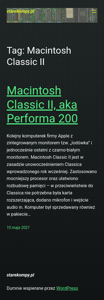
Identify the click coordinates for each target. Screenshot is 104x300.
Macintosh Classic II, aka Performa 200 (42, 104)
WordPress (67, 288)
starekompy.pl (20, 11)
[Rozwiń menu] (94, 11)
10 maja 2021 (18, 227)
